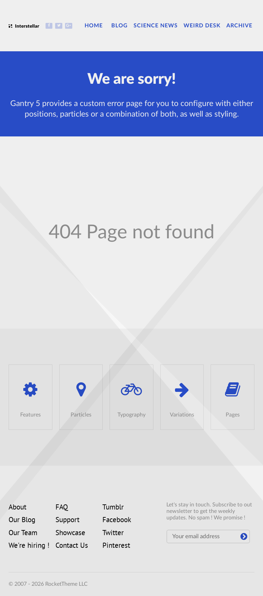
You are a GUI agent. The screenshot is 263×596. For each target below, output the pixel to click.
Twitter (113, 533)
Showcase (70, 533)
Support (67, 520)
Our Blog (22, 520)
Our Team (23, 533)
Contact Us (71, 546)
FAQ (61, 507)
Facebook (116, 520)
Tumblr (113, 507)
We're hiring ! (29, 546)
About (17, 507)
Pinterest (116, 546)
